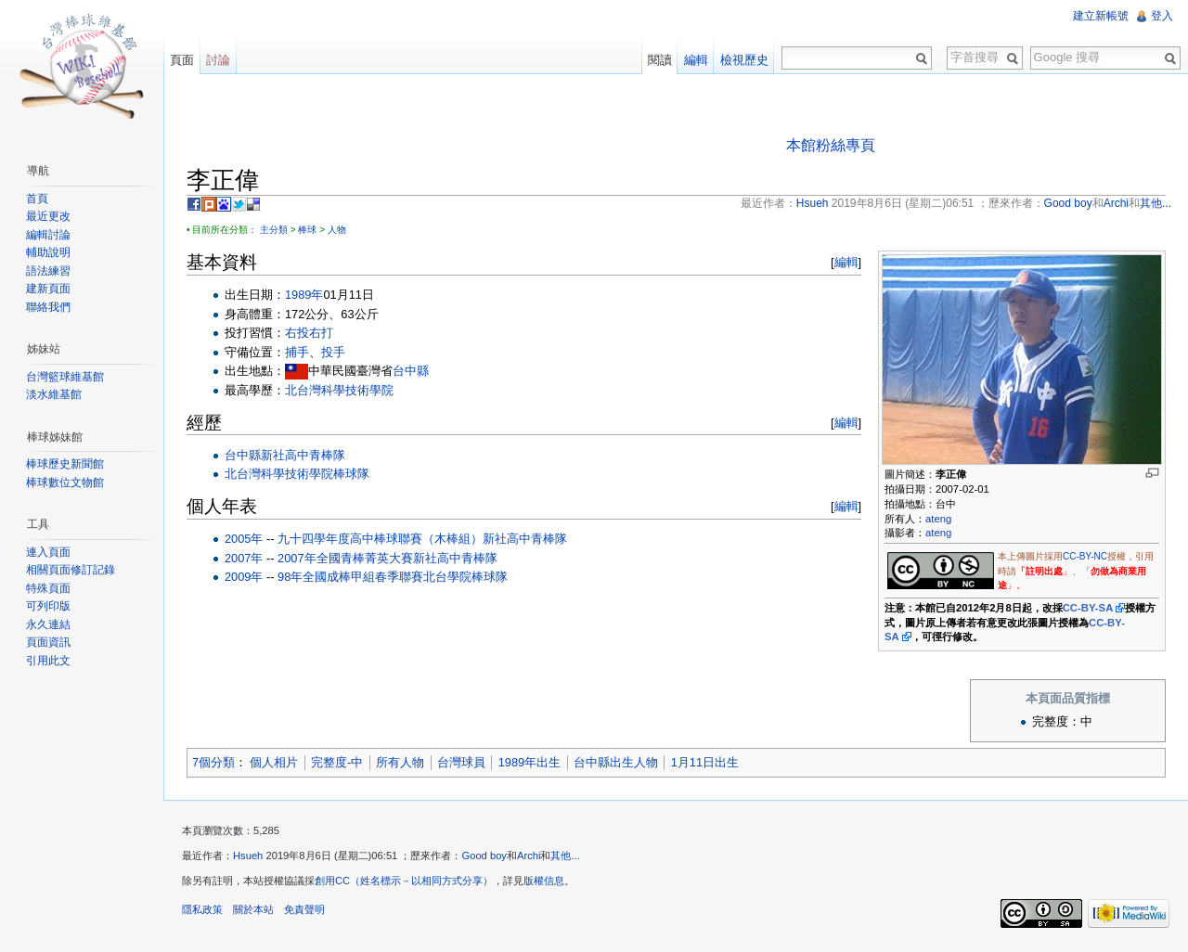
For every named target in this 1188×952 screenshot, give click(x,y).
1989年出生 (529, 762)
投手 (333, 352)
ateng (938, 518)
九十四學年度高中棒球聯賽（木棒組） (380, 539)
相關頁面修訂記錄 (70, 569)
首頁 (37, 198)
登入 (1162, 15)
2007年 (244, 558)
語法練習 (48, 270)
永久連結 (48, 624)
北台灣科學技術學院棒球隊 (297, 474)
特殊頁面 (48, 588)
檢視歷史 (744, 60)
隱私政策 (202, 909)
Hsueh (248, 855)
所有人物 (400, 762)
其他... (564, 855)
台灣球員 (461, 762)
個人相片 (274, 762)
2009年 (244, 577)
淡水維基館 (54, 394)
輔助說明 (48, 252)
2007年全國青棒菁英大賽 (345, 558)
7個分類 (213, 762)
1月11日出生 (705, 762)
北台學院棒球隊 (465, 577)
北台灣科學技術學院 (339, 390)
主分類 (274, 230)
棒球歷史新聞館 (65, 463)
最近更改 (48, 216)
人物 (337, 230)
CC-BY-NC (1085, 556)
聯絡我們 (48, 307)
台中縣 (411, 371)
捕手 (297, 352)
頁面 (182, 60)
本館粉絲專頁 (830, 145)
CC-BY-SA (1088, 607)
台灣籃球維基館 (65, 376)
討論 (218, 60)
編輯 (846, 262)
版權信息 (543, 880)
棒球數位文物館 (65, 482)
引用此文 (48, 660)
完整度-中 (337, 762)
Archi (529, 855)
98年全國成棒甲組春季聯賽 (350, 577)
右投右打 (309, 333)
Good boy (484, 855)
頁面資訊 (48, 642)
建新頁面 (48, 288)
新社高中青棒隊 (303, 455)
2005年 (244, 539)
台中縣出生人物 (616, 762)
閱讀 (660, 60)
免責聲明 (304, 909)
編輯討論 (48, 234)
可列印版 (48, 605)
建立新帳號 (1101, 15)
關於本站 (253, 909)
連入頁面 (48, 552)
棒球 (307, 230)
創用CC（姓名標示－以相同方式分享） (404, 880)
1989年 (304, 295)
